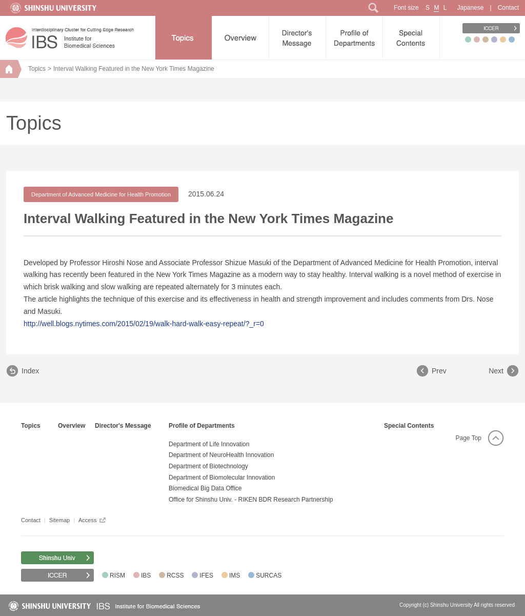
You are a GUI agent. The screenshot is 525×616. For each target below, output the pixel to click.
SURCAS (268, 575)
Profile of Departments (202, 425)
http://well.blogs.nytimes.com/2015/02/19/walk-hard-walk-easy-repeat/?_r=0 (144, 324)
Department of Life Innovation (209, 444)
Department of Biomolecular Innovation (222, 477)
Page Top (469, 438)
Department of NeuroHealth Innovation (221, 455)
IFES (206, 575)
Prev (439, 371)
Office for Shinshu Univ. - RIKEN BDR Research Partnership (251, 499)
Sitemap (59, 520)
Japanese (470, 7)
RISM (117, 575)
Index (30, 371)
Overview (71, 425)
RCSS (175, 575)
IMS (234, 575)
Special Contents (409, 425)
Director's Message (123, 425)
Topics (37, 68)
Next (496, 371)
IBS (146, 575)
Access (87, 520)
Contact (508, 7)
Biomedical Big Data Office (205, 488)
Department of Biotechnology (208, 466)
